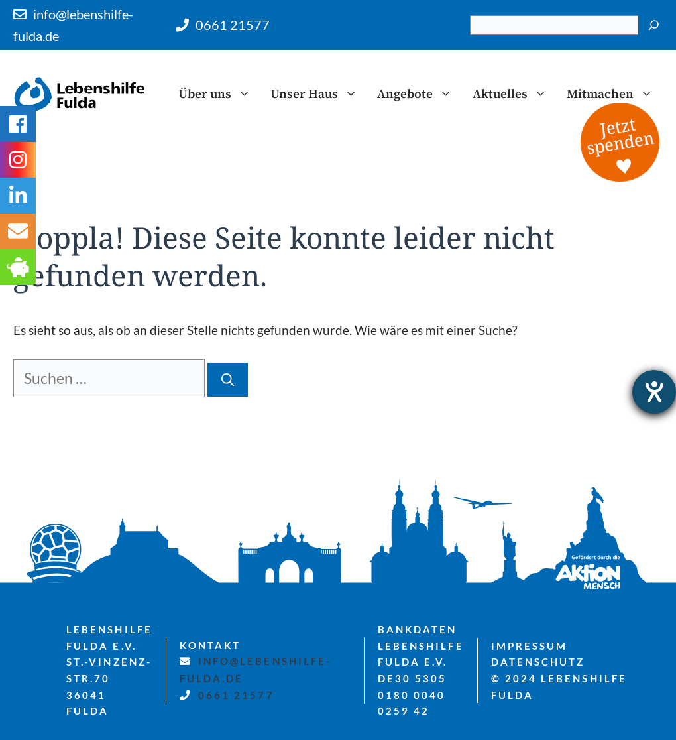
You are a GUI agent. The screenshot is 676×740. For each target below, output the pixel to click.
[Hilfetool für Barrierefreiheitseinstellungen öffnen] (654, 392)
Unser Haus (318, 94)
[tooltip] (18, 231)
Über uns (219, 94)
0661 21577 (233, 24)
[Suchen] (654, 25)
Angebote (419, 94)
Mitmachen (615, 94)
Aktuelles (515, 94)
